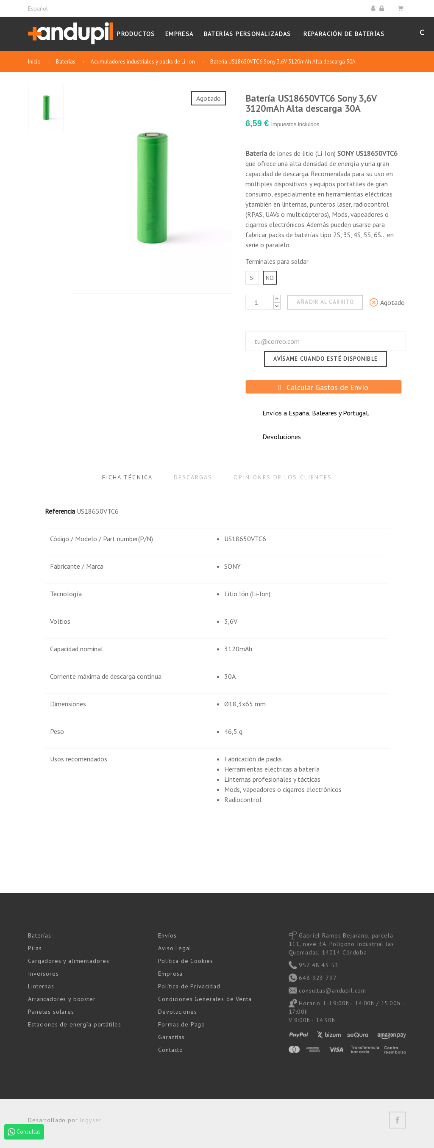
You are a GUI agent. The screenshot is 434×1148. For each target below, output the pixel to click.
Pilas (35, 948)
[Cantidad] (259, 302)
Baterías (39, 935)
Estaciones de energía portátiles (74, 1024)
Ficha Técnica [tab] (127, 477)
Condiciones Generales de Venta (204, 999)
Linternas (41, 986)
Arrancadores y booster (61, 999)
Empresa (170, 973)
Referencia (60, 511)
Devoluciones (177, 1011)
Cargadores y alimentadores (68, 961)
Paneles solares (51, 1011)
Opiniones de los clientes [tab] (283, 477)
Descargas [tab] (193, 477)
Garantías (171, 1037)
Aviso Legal (174, 948)
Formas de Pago (181, 1024)
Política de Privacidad (189, 986)
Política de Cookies (185, 961)
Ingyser (90, 1120)
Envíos (167, 935)
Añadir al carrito (325, 302)
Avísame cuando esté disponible (325, 358)
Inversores (43, 973)
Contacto (170, 1050)
